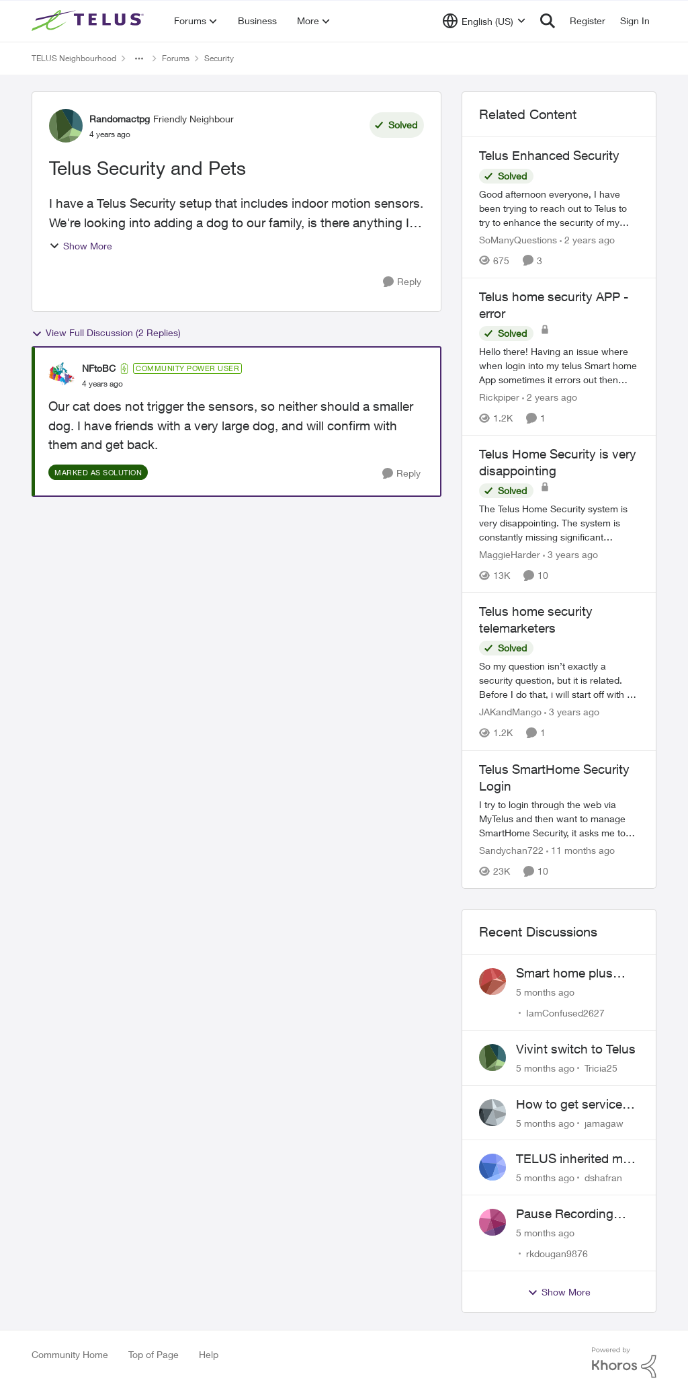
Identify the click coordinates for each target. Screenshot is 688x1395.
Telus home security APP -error (553, 305)
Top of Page (153, 1354)
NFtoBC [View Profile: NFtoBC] (99, 368)
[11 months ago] (580, 850)
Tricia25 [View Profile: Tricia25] (601, 1068)
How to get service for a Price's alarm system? (569, 1105)
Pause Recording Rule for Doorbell (564, 1214)
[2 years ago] (587, 240)
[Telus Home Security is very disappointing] (559, 523)
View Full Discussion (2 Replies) (106, 333)
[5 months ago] (545, 992)
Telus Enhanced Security (549, 155)
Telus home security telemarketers (536, 619)
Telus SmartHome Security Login (554, 777)
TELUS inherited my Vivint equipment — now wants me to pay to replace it (577, 1159)
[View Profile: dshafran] (492, 1167)
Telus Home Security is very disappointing (557, 462)
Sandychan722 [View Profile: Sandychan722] (511, 850)
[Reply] (402, 282)
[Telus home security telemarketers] (559, 681)
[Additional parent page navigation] (139, 58)
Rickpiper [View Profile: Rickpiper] (499, 397)
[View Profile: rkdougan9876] (492, 1222)
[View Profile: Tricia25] (492, 1057)
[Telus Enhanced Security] (559, 208)
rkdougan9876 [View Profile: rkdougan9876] (557, 1253)
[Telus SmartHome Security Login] (559, 818)
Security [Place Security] (219, 58)
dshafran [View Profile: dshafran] (603, 1177)
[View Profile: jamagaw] (492, 1112)
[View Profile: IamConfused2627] (492, 981)
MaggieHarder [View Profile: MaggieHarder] (509, 554)
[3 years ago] (570, 554)
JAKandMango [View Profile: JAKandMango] (510, 712)
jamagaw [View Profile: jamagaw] (604, 1122)
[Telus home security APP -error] (559, 365)
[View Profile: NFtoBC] (61, 375)
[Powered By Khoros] (624, 1362)
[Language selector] (484, 20)
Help (208, 1354)
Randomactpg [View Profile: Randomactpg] (119, 118)
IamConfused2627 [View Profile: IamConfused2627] (565, 1013)
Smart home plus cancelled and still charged (566, 973)
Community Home (70, 1354)
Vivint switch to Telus (576, 1048)
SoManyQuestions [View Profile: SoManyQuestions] (518, 239)
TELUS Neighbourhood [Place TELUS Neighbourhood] (74, 58)
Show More (80, 245)
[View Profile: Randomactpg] (66, 126)
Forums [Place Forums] (175, 58)
